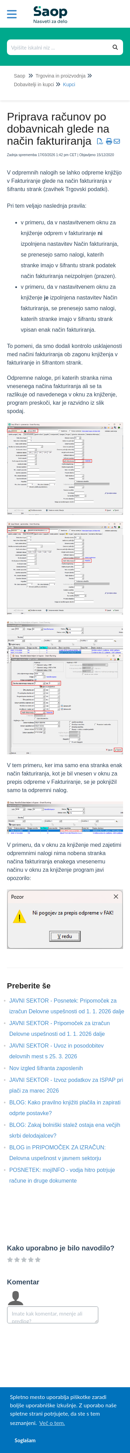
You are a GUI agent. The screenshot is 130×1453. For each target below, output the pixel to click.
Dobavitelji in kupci (34, 84)
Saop (19, 76)
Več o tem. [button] (52, 1422)
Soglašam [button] (25, 1440)
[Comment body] (52, 1315)
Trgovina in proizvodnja (60, 76)
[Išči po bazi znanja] (58, 47)
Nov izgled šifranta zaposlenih (51, 1068)
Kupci (69, 84)
